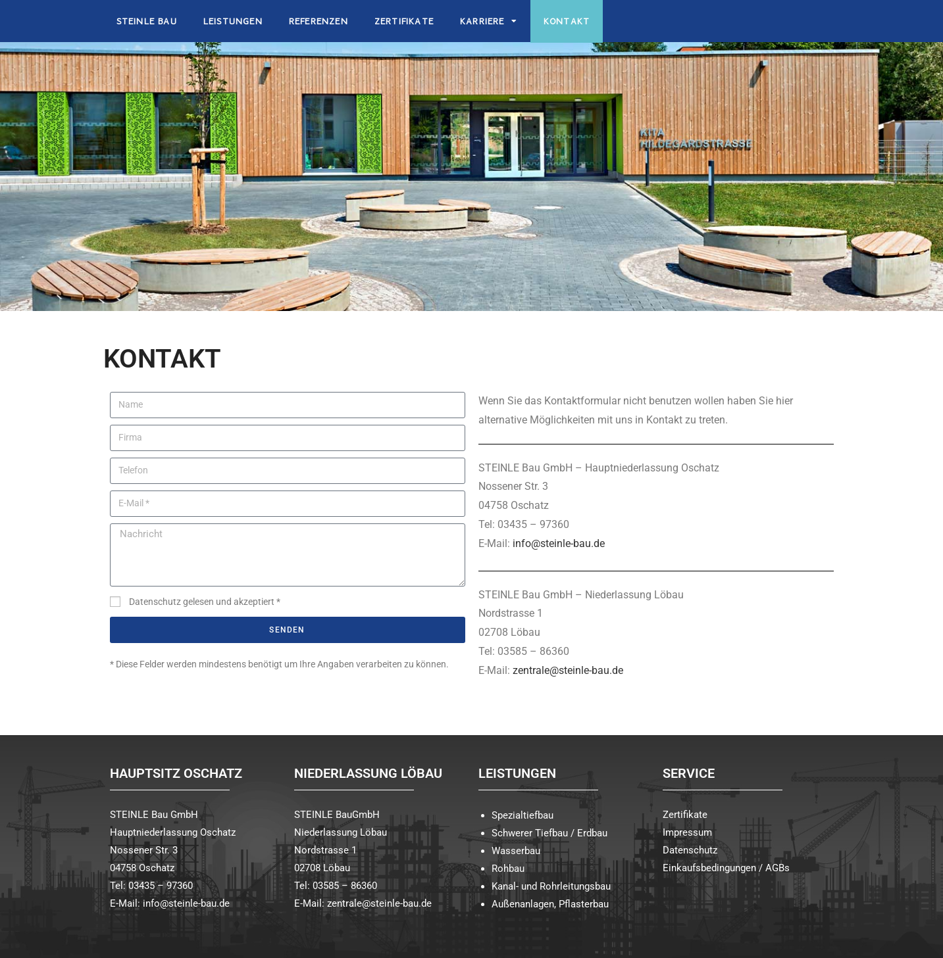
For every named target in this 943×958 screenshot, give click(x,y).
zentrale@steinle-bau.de (568, 670)
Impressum (687, 832)
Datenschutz (690, 850)
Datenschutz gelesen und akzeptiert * (204, 601)
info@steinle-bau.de (559, 543)
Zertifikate (685, 815)
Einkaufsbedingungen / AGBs (726, 868)
